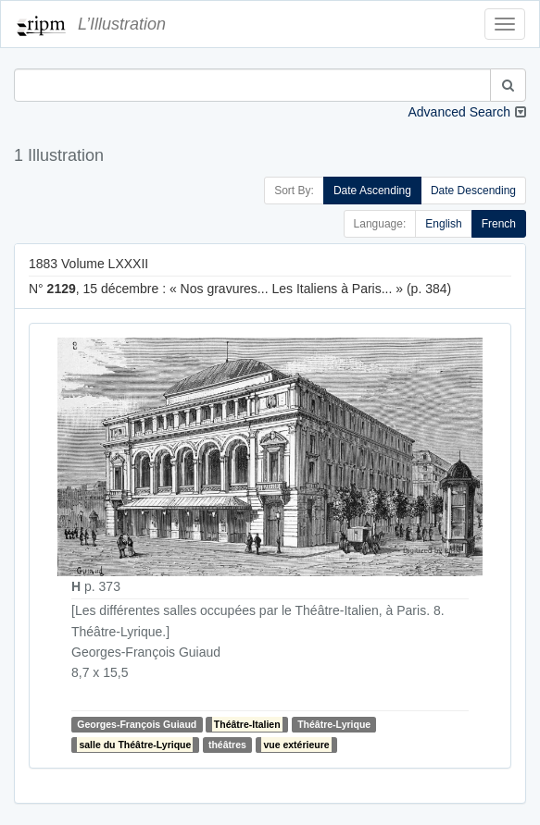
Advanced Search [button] (459, 112)
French (499, 223)
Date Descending (473, 190)
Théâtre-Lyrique (333, 724)
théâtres (227, 744)
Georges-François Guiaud (136, 724)
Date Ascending (372, 190)
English (443, 223)
